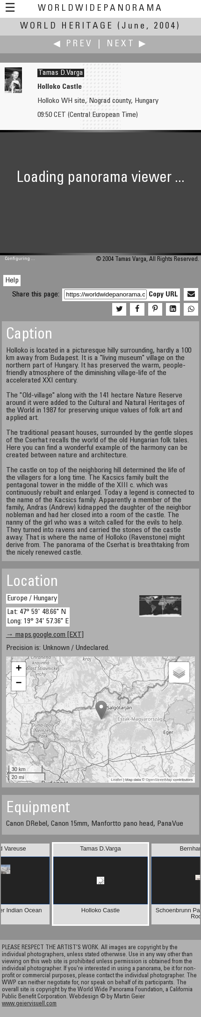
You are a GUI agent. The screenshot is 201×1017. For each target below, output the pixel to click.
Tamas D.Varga (60, 73)
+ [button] (19, 669)
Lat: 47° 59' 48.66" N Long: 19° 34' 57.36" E (38, 616)
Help (12, 280)
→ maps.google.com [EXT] (45, 635)
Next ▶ (127, 44)
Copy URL (163, 294)
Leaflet (116, 780)
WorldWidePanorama (100, 8)
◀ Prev (73, 44)
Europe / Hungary (32, 598)
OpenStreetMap (159, 780)
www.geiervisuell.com (29, 1004)
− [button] (19, 684)
